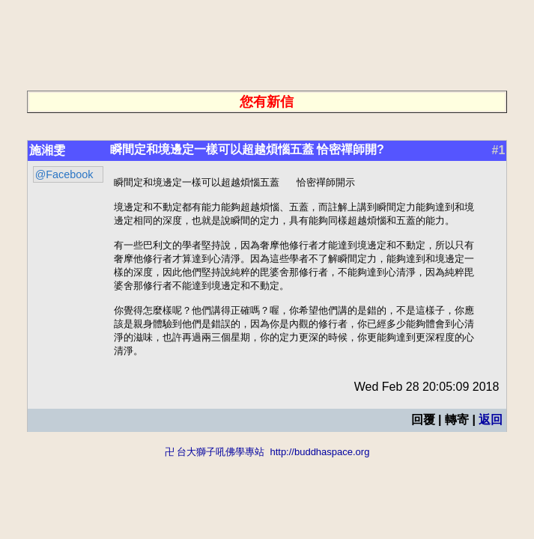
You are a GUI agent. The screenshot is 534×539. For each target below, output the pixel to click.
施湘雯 (47, 150)
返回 (491, 434)
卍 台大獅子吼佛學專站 (215, 466)
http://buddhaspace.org (319, 466)
